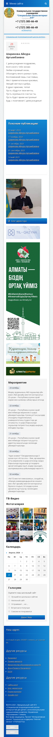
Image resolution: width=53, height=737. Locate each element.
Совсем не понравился (21, 611)
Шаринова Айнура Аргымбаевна (23, 132)
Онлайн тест (13, 695)
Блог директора (17, 221)
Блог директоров (15, 688)
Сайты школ (13, 685)
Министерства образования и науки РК (24, 665)
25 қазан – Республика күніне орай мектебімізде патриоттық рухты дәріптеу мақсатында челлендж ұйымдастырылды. (24, 442)
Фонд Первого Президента (19, 668)
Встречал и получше (20, 608)
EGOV (10, 671)
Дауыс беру (26, 617)
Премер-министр (15, 661)
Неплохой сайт (18, 600)
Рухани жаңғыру (14, 691)
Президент (12, 658)
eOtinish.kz (27, 30)
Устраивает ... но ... (19, 604)
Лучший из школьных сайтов (24, 596)
